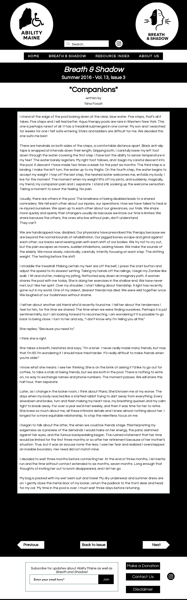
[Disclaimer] (143, 589)
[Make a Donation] (143, 566)
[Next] (156, 545)
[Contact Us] (143, 576)
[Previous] (30, 545)
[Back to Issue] (93, 545)
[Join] (106, 579)
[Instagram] (119, 43)
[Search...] (86, 44)
